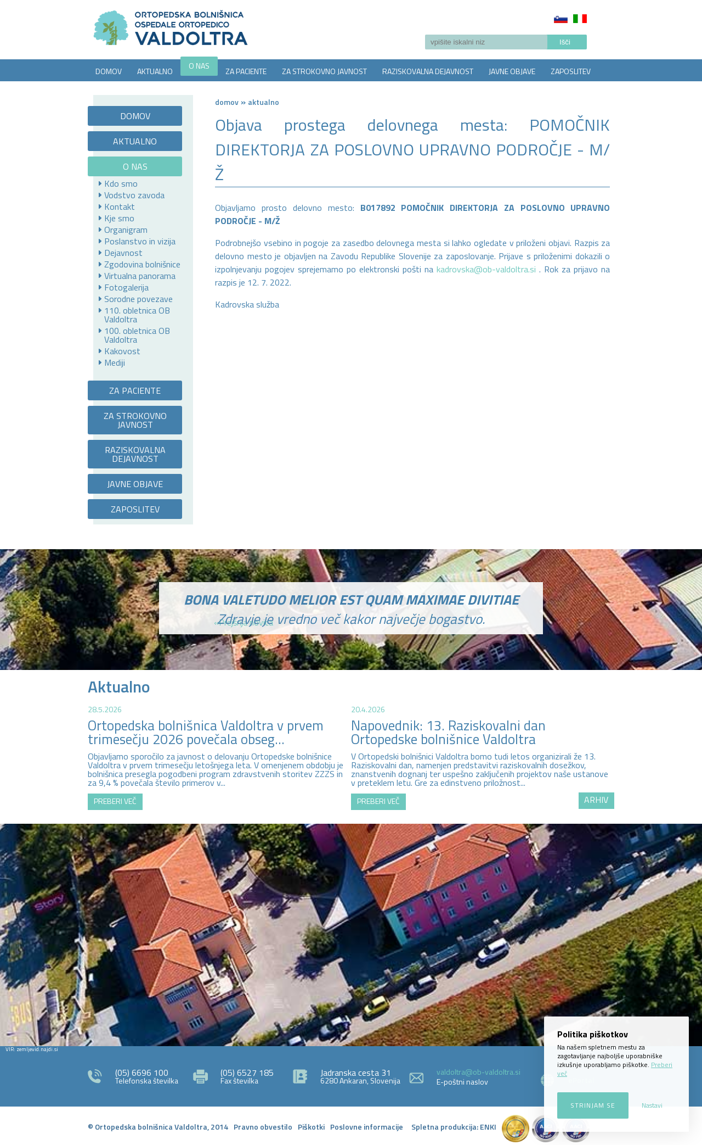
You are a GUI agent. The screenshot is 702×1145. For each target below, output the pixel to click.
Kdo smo (121, 183)
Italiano (580, 18)
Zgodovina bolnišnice (142, 264)
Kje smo (119, 218)
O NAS (199, 65)
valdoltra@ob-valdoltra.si (478, 1071)
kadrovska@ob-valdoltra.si (486, 269)
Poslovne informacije (366, 1126)
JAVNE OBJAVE (512, 71)
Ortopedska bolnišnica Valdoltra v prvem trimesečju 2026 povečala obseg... (206, 732)
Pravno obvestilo (263, 1126)
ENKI (488, 1126)
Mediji (114, 362)
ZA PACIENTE (246, 71)
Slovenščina (561, 18)
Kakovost (122, 351)
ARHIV (596, 799)
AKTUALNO (155, 71)
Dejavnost (123, 252)
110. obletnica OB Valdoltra (137, 314)
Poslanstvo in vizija (140, 241)
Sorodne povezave (138, 298)
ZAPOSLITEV (571, 71)
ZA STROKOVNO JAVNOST (324, 71)
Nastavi (652, 1105)
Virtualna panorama (140, 275)
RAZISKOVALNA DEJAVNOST (427, 71)
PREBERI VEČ (115, 801)
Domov (227, 102)
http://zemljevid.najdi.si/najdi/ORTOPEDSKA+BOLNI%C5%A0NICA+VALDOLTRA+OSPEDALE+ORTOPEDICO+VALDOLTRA (351, 933)
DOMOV (108, 71)
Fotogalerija (126, 287)
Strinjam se (592, 1105)
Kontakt (119, 206)
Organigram (126, 229)
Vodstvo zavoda (134, 195)
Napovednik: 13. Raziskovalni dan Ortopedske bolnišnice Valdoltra (448, 732)
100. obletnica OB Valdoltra (137, 335)
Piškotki (311, 1126)
